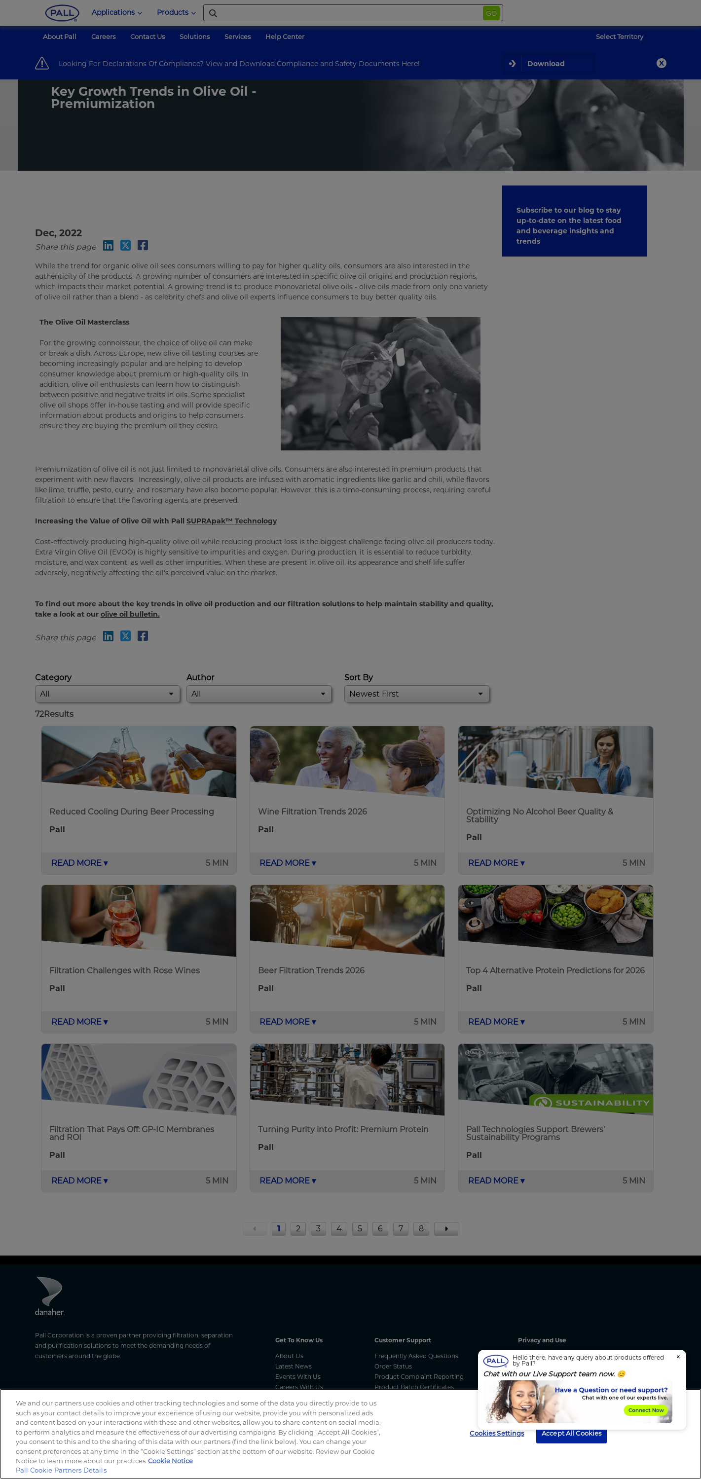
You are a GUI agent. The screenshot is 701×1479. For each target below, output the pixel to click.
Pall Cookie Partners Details (61, 1470)
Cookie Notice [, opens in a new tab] (170, 1461)
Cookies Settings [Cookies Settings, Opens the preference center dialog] (497, 1433)
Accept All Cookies (571, 1433)
